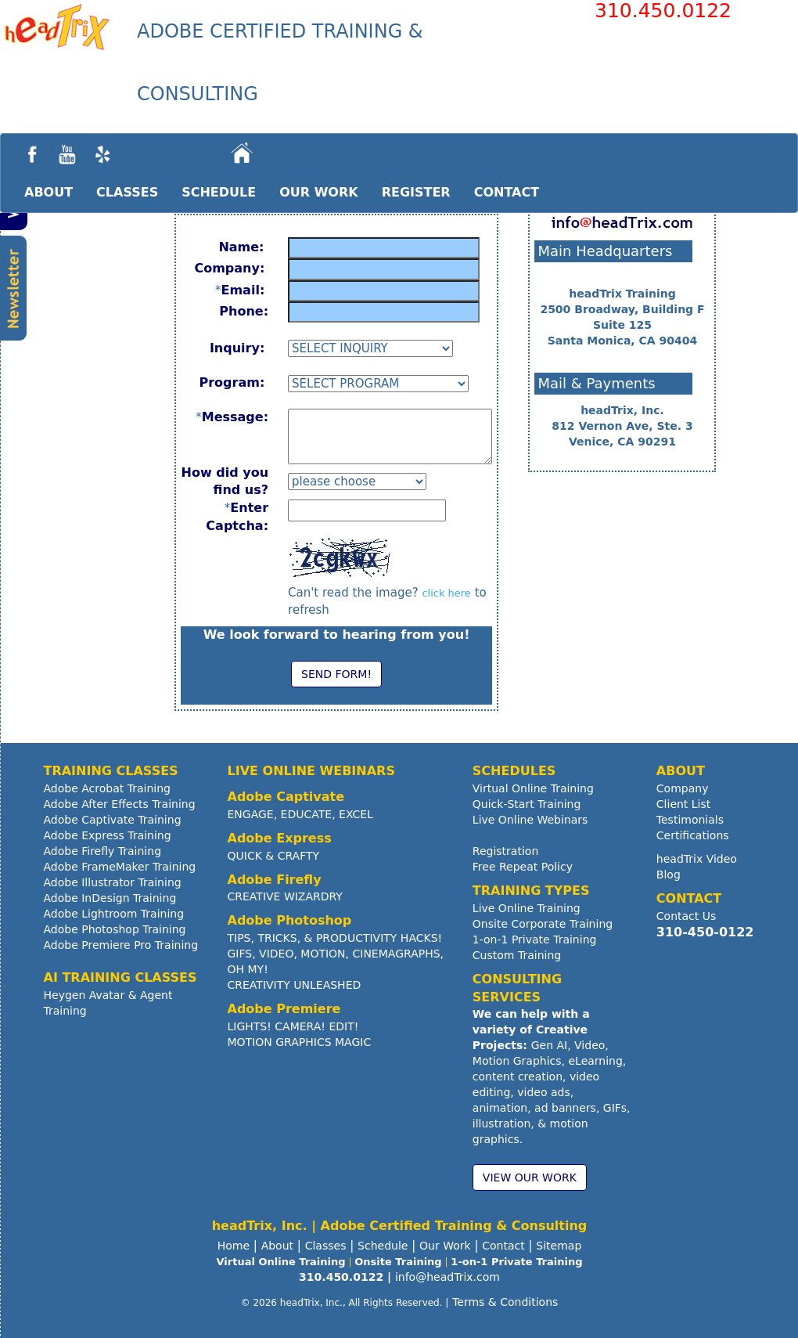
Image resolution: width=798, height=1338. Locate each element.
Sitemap (558, 1245)
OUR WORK (318, 192)
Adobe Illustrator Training (113, 882)
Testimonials (690, 819)
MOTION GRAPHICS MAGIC (300, 1042)
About (277, 1245)
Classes (326, 1245)
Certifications (692, 835)
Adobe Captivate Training (113, 819)
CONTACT (506, 192)
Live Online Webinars (530, 819)
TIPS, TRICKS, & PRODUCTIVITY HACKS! (335, 938)
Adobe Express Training (107, 835)
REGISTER (416, 192)
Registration (505, 851)
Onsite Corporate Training (543, 924)
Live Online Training (527, 908)
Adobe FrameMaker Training (120, 866)
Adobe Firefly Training (103, 851)
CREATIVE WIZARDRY (285, 896)
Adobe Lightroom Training (114, 913)
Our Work (445, 1245)
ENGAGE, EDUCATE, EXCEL (300, 814)
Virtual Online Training (533, 788)
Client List (683, 804)
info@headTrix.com (447, 1277)
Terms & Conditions (505, 1302)
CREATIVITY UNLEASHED (294, 985)
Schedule (383, 1245)
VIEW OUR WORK (530, 1177)
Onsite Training (397, 1262)
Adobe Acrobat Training (107, 788)
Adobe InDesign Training (110, 898)
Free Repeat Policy (523, 866)
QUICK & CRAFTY (274, 855)
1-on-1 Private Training (535, 939)
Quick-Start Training (527, 804)
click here (446, 593)
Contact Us (686, 916)
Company (682, 788)
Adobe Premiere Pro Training (121, 945)
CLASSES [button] (127, 192)
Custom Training (517, 955)
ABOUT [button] (48, 192)
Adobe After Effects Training (120, 804)
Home (233, 1245)
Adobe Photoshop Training (115, 929)
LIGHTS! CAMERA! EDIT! (293, 1026)
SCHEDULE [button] (219, 192)
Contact (503, 1245)
